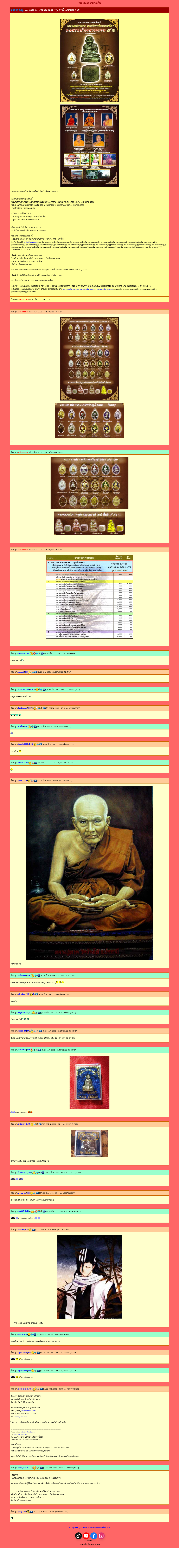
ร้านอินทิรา (22, 1172)
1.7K (25, 780)
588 (28, 1193)
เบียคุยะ (21, 1230)
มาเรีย (21, 726)
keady (21, 1334)
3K (28, 1031)
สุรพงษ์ (21, 763)
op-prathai (23, 1353)
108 (26, 1230)
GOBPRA (22, 1050)
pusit (20, 780)
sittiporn (22, 1124)
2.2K (27, 653)
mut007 (21, 1211)
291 (24, 1512)
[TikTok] (78, 1535)
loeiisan (22, 653)
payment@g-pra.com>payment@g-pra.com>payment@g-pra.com (88, 289)
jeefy (20, 1512)
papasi (21, 672)
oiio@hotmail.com (28, 1411)
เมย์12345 (22, 975)
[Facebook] (93, 1535)
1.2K (25, 726)
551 (29, 1013)
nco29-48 (22, 1031)
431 (25, 1334)
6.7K (29, 1389)
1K (27, 994)
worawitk (22, 1193)
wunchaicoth (24, 689)
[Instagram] (101, 1535)
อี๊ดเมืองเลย (23, 708)
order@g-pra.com (30, 242)
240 (26, 672)
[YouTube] (86, 1535)
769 (28, 1050)
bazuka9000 (23, 744)
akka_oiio (22, 1389)
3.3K (29, 1172)
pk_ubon (22, 994)
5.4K (29, 708)
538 (29, 1353)
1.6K (28, 1124)
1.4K (31, 744)
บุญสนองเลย (23, 1013)
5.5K (27, 1211)
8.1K (31, 689)
